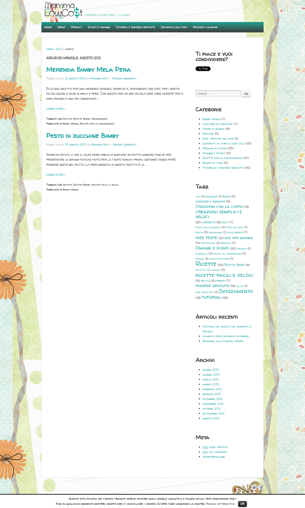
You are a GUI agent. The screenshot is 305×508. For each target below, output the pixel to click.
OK (242, 504)
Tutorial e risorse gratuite (135, 27)
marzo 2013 (210, 384)
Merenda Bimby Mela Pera (88, 69)
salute (240, 286)
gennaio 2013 (211, 394)
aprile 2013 (210, 379)
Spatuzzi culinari (205, 27)
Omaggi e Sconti (213, 153)
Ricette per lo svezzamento (97, 123)
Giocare (208, 133)
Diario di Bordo (213, 129)
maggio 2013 (211, 374)
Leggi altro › (55, 108)
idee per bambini (238, 237)
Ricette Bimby (81, 118)
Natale (226, 243)
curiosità (209, 222)
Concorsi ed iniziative (217, 124)
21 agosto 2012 (75, 78)
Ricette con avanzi (208, 270)
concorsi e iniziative (210, 201)
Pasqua (200, 258)
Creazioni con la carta (219, 206)
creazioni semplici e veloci (219, 214)
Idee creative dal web (217, 138)
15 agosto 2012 (75, 144)
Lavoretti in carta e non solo (223, 143)
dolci (224, 222)
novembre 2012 (212, 404)
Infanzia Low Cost (174, 27)
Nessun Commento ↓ (125, 78)
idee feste (206, 237)
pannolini (202, 254)
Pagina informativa (220, 504)
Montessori (208, 243)
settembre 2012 (213, 413)
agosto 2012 (210, 418)
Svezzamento (100, 118)
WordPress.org (213, 457)
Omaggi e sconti (212, 248)
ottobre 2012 (211, 408)
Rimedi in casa (212, 163)
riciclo (206, 280)
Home (48, 27)
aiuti (198, 196)
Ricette (67, 118)
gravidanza (215, 232)
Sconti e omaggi (99, 27)
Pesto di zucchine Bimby (82, 135)
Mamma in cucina (214, 148)
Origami (241, 248)
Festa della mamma (208, 227)
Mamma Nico (100, 78)
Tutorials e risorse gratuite (223, 167)
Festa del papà (235, 227)
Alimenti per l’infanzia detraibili (225, 336)
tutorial (211, 297)
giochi (199, 232)
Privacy (76, 27)
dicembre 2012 (212, 399)
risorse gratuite (213, 285)
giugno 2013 (210, 370)
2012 (59, 49)
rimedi (220, 280)
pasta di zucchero (219, 258)
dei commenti (214, 452)
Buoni (226, 196)
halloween (235, 232)
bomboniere (211, 196)
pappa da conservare (227, 254)
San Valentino (205, 292)
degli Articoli (215, 447)
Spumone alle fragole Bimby (223, 341)
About (61, 27)
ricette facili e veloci (105, 184)
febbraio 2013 (212, 389)
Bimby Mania (70, 123)
